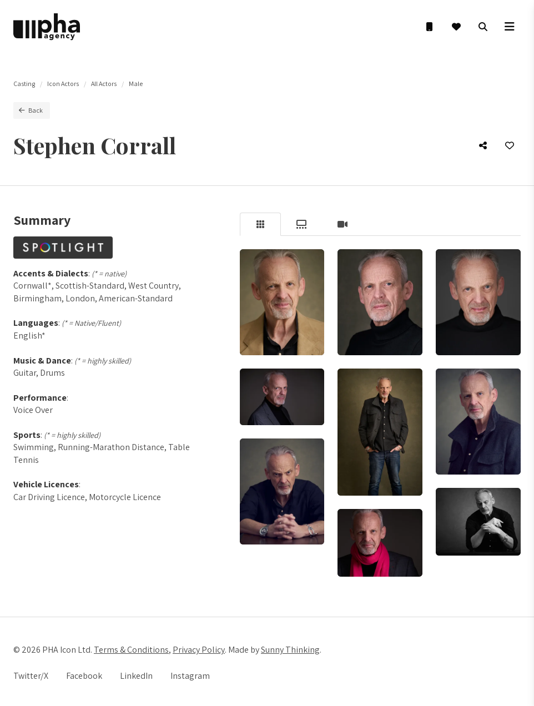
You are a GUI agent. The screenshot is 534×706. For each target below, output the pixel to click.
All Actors (104, 83)
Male (136, 83)
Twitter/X (30, 676)
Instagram (190, 676)
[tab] (260, 224)
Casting (24, 83)
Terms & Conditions (131, 649)
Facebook (84, 676)
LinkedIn (136, 676)
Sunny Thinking (290, 649)
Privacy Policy (199, 649)
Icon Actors (63, 83)
